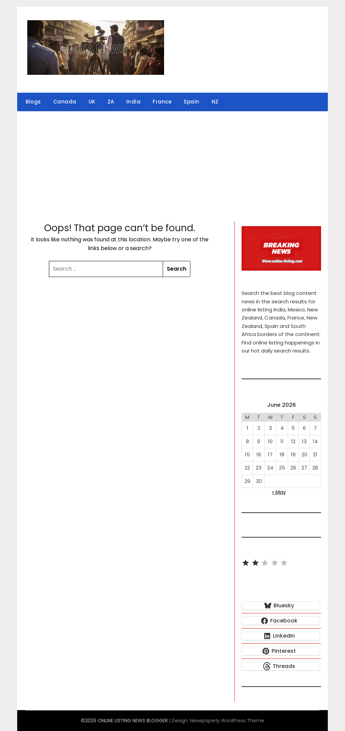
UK (92, 101)
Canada (64, 101)
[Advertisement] (172, 162)
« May (279, 491)
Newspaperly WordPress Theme (227, 720)
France (162, 101)
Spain (191, 101)
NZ (215, 101)
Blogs (33, 101)
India (133, 101)
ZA (110, 101)
